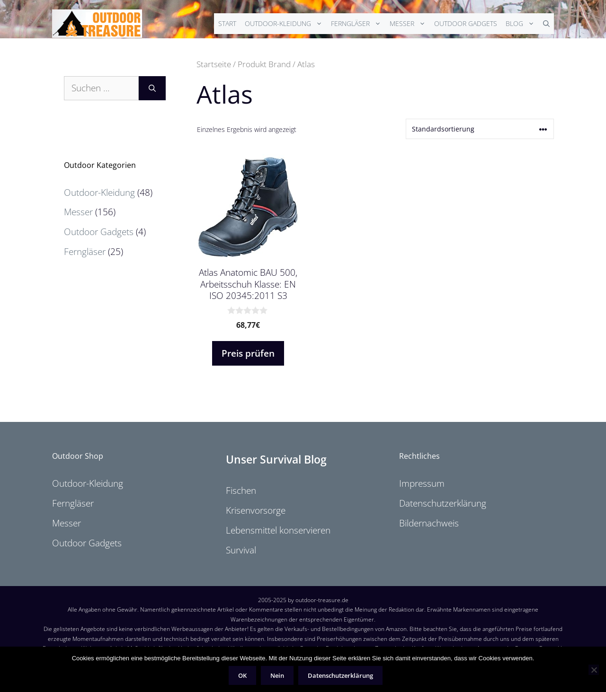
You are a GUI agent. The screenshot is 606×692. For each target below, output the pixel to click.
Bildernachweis (429, 523)
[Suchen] (152, 88)
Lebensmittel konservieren (278, 530)
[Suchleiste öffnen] (546, 23)
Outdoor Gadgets (465, 23)
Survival (241, 550)
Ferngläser (358, 23)
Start (227, 23)
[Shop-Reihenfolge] (480, 129)
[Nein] (593, 670)
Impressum (422, 483)
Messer (410, 23)
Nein (277, 675)
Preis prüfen (248, 353)
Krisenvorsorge (255, 510)
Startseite (213, 64)
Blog (522, 23)
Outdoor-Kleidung (286, 23)
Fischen (241, 490)
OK (242, 675)
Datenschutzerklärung (442, 503)
